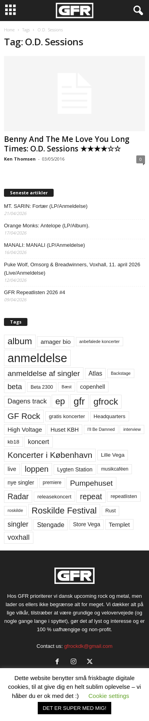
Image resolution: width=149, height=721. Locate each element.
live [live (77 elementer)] (12, 469)
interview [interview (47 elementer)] (132, 429)
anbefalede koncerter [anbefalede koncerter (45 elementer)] (99, 341)
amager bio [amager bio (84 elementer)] (56, 341)
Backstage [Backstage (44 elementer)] (121, 373)
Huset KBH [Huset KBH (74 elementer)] (64, 429)
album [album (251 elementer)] (20, 341)
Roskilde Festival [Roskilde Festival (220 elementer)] (64, 511)
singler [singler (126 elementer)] (18, 524)
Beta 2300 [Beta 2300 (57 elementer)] (42, 387)
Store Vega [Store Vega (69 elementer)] (87, 524)
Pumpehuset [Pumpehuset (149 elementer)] (91, 483)
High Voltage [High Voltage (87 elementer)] (25, 429)
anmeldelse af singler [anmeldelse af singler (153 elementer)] (44, 373)
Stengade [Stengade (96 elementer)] (50, 524)
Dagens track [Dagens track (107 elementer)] (27, 401)
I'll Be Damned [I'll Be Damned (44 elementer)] (101, 429)
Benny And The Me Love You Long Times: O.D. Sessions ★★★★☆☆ (67, 144)
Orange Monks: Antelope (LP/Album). (46, 226)
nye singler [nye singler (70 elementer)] (21, 482)
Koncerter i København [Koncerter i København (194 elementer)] (50, 454)
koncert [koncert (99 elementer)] (38, 441)
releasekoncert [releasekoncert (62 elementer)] (54, 497)
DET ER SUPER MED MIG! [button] (74, 708)
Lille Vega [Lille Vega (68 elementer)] (112, 455)
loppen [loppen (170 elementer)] (36, 469)
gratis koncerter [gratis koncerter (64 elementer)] (67, 416)
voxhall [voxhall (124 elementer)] (19, 537)
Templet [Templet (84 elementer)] (119, 524)
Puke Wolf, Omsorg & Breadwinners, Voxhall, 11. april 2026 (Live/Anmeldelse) (72, 269)
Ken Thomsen (20, 159)
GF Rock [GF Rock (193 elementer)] (24, 416)
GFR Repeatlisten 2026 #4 (34, 292)
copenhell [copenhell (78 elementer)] (92, 387)
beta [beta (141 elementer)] (15, 386)
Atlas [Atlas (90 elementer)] (96, 373)
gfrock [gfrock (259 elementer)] (105, 401)
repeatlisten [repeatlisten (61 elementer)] (123, 496)
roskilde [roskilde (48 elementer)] (15, 510)
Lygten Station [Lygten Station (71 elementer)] (75, 469)
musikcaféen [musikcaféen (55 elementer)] (114, 469)
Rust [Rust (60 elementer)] (110, 511)
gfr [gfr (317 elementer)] (79, 401)
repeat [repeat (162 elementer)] (91, 496)
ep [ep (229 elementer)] (60, 401)
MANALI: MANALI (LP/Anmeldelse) (44, 245)
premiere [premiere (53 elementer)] (52, 482)
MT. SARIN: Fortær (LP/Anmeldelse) (45, 206)
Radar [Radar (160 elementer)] (18, 496)
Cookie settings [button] (109, 695)
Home (9, 30)
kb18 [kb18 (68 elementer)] (13, 442)
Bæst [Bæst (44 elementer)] (67, 386)
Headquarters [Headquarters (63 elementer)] (110, 416)
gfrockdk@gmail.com (88, 646)
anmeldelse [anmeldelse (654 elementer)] (37, 357)
